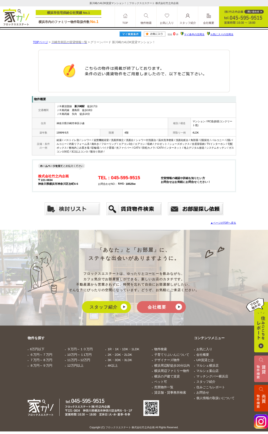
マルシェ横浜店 (207, 365)
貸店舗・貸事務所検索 (170, 392)
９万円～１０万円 (80, 349)
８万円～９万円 (41, 365)
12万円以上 (75, 365)
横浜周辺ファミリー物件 (171, 371)
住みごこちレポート (210, 387)
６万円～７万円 (41, 354)
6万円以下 (37, 349)
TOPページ (40, 42)
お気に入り (204, 349)
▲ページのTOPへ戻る (223, 222)
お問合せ (202, 392)
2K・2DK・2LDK (120, 354)
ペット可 (160, 381)
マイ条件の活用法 (194, 34)
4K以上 (113, 365)
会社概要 (157, 307)
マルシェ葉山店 (207, 371)
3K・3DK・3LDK (120, 360)
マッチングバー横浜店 (212, 376)
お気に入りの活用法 (221, 34)
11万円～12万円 (78, 360)
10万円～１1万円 (79, 354)
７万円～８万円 (41, 360)
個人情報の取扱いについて (215, 398)
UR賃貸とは (205, 360)
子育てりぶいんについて (171, 354)
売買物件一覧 (163, 387)
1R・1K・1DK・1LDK (123, 349)
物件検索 (160, 349)
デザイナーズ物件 (167, 360)
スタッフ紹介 (104, 307)
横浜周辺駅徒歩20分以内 (172, 365)
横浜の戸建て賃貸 (167, 376)
